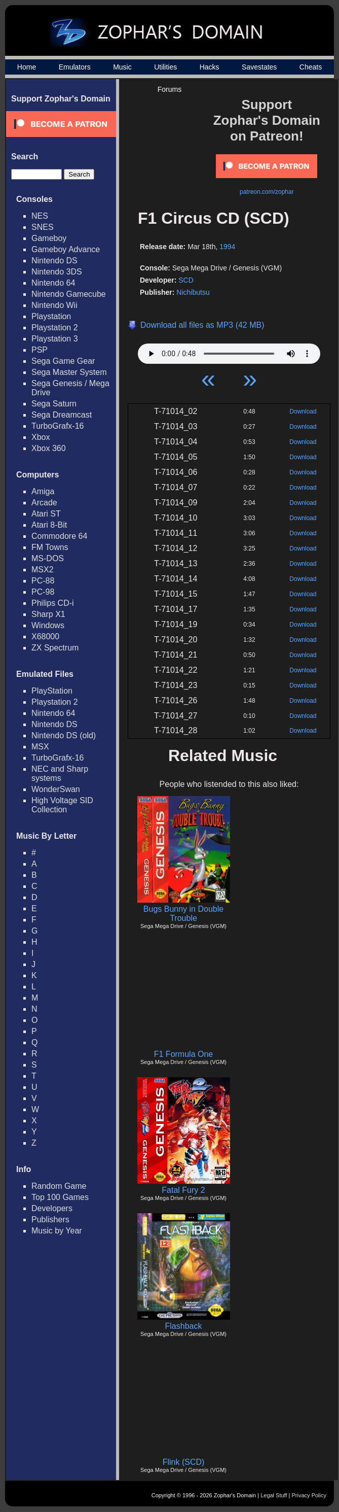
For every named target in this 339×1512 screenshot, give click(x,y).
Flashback (183, 1326)
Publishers (50, 1219)
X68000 (45, 636)
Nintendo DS (54, 260)
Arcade (44, 502)
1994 (227, 247)
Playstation (51, 316)
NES (39, 216)
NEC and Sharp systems (59, 773)
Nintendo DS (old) (63, 735)
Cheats (310, 67)
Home (26, 67)
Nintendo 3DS (56, 271)
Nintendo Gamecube (68, 294)
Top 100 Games (60, 1197)
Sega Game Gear (63, 361)
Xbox (40, 437)
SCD (186, 280)
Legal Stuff (273, 1495)
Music (122, 67)
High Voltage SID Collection (62, 805)
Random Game (59, 1186)
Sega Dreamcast (61, 414)
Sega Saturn (54, 403)
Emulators (75, 67)
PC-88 (42, 580)
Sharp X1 (48, 614)
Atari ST (46, 513)
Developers (51, 1208)
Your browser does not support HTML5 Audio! (229, 351)
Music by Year (56, 1230)
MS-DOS (47, 558)
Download (302, 411)
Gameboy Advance (65, 249)
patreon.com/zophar (267, 191)
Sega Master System (69, 372)
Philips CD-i (52, 603)
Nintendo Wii (54, 305)
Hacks (209, 67)
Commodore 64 (59, 536)
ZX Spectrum (55, 647)
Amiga (42, 491)
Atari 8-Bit (49, 525)
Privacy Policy (309, 1495)
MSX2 (42, 569)
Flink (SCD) (184, 1462)
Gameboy (48, 238)
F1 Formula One (183, 1054)
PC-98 (42, 592)
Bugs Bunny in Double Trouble (183, 913)
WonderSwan (55, 789)
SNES (42, 227)
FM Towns (49, 547)
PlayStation (51, 690)
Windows (47, 625)
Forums (169, 89)
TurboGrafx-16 (57, 426)
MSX (40, 746)
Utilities (165, 67)
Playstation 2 (54, 327)
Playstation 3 (54, 338)
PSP (39, 350)
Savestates (259, 67)
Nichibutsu (192, 292)
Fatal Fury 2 (183, 1190)
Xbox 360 (48, 448)
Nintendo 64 (53, 283)
